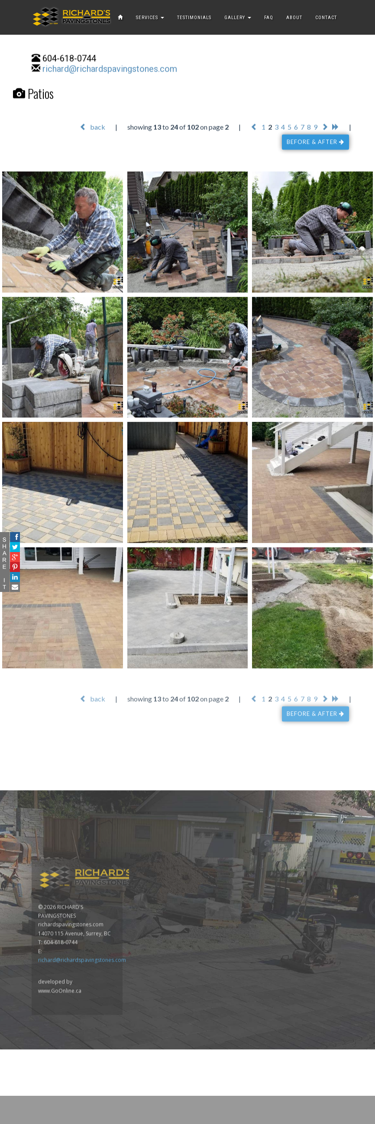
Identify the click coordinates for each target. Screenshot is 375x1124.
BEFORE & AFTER (315, 142)
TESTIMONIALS (194, 17)
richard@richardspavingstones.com (109, 69)
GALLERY (237, 17)
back (92, 127)
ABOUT (294, 17)
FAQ (268, 17)
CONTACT (326, 17)
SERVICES (150, 17)
